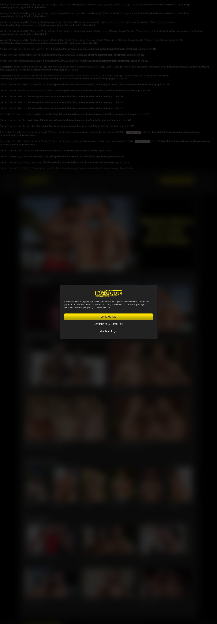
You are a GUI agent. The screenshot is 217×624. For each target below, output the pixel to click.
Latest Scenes (36, 279)
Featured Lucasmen (41, 461)
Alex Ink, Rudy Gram (33, 600)
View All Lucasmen (182, 462)
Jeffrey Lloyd (30, 505)
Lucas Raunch (139, 172)
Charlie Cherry (117, 505)
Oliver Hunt (58, 505)
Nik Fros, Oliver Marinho (92, 600)
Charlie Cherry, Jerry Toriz (150, 556)
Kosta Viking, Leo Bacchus (125, 390)
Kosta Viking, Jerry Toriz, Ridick (128, 445)
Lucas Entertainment (120, 172)
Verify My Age (108, 316)
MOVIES (44, 190)
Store (90, 190)
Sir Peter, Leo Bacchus (91, 556)
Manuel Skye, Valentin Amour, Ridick (45, 445)
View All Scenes (183, 281)
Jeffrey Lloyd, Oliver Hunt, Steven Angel (41, 556)
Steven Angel (174, 505)
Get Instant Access (177, 180)
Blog (102, 190)
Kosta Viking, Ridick (148, 600)
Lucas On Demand (186, 172)
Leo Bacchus (87, 505)
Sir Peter (143, 505)
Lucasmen (29, 190)
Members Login (108, 331)
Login (155, 180)
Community (75, 190)
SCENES (58, 190)
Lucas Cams (170, 172)
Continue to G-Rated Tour (108, 323)
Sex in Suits (156, 172)
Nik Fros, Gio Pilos (34, 390)
